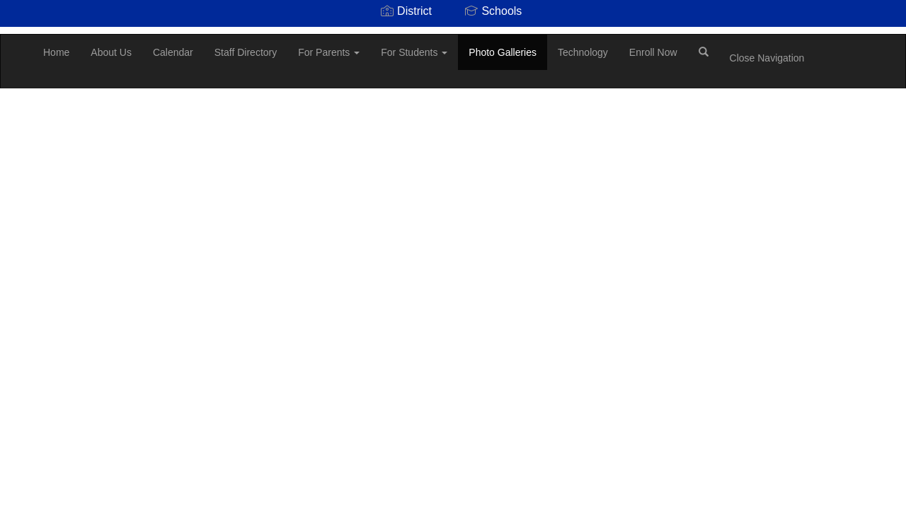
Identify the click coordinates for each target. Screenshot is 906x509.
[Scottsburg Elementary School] (22, 34)
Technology (583, 52)
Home (56, 52)
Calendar (173, 52)
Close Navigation (767, 58)
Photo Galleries (503, 52)
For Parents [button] (329, 52)
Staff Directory (245, 52)
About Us (111, 52)
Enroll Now (653, 52)
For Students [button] (414, 52)
